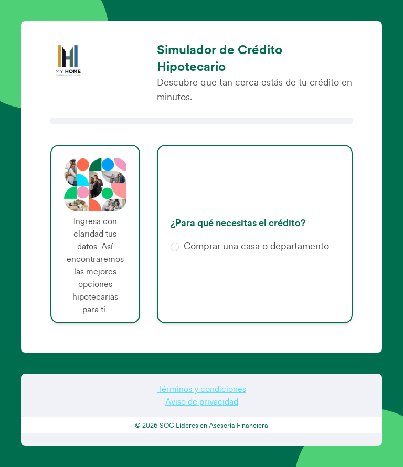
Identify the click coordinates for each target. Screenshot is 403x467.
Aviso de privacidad (201, 402)
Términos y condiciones (201, 389)
